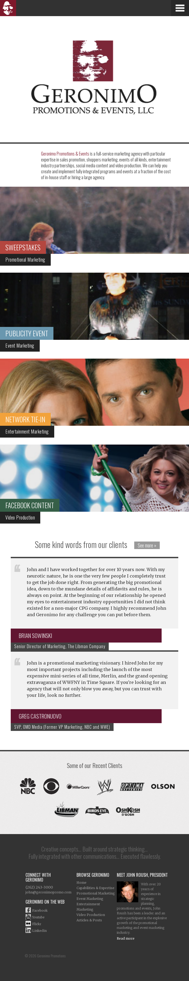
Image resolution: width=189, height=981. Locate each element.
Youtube (38, 917)
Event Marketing (90, 899)
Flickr (36, 924)
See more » (147, 545)
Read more (126, 938)
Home (81, 883)
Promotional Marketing (96, 893)
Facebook (40, 910)
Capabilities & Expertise (95, 888)
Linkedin (39, 931)
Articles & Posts (89, 920)
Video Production (91, 915)
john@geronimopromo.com (48, 892)
